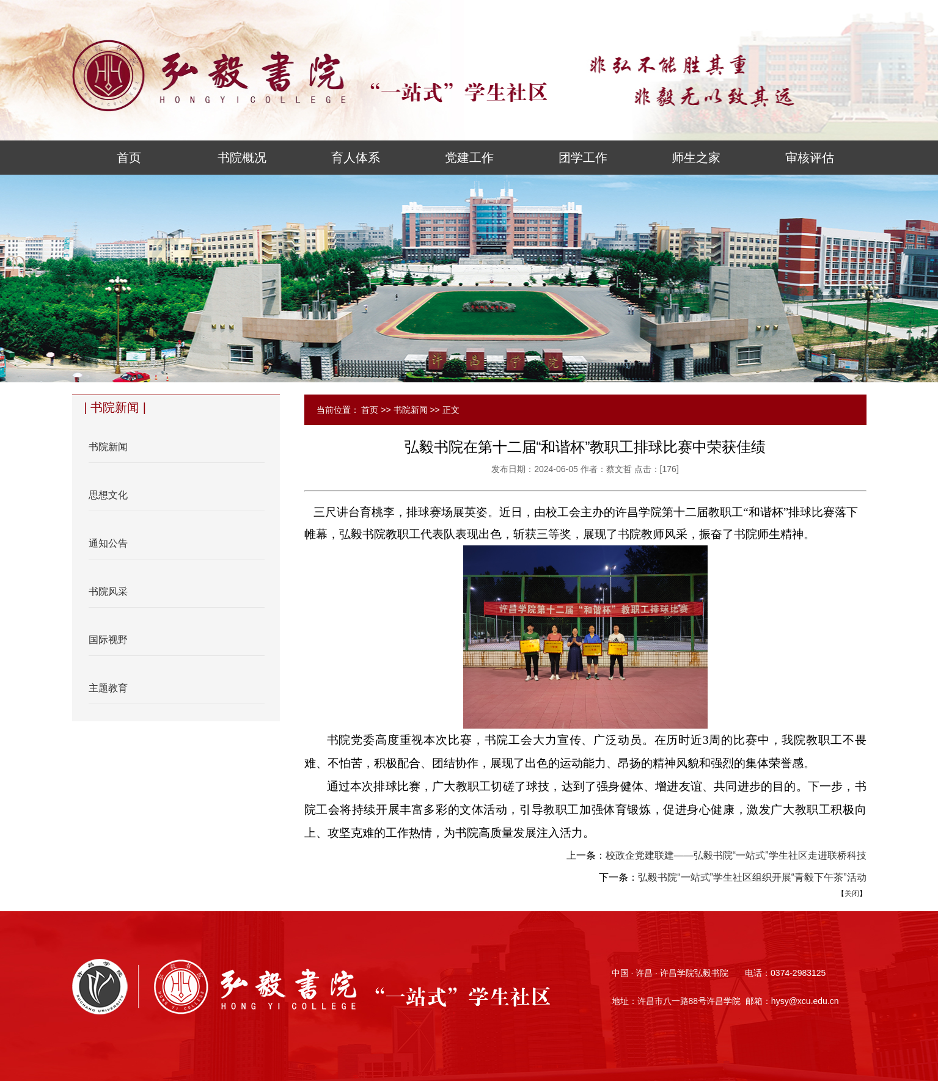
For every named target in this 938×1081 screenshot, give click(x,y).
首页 (369, 410)
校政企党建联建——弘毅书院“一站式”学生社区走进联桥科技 (736, 855)
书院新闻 (411, 410)
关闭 (852, 893)
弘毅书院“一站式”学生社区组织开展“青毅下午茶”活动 (752, 877)
